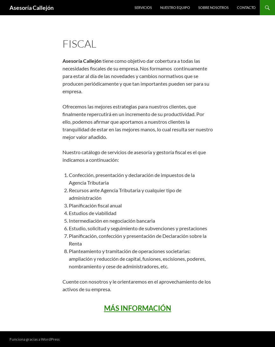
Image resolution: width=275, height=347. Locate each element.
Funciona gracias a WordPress (35, 339)
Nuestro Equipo (175, 7)
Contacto (246, 7)
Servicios (143, 7)
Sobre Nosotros (213, 7)
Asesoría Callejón (32, 7)
